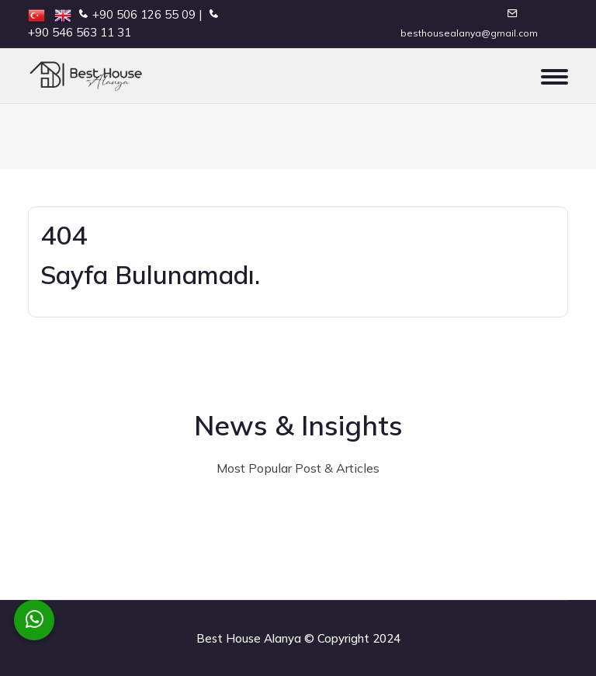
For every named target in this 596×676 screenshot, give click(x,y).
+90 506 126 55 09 (144, 14)
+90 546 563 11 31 (79, 32)
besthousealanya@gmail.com (469, 33)
